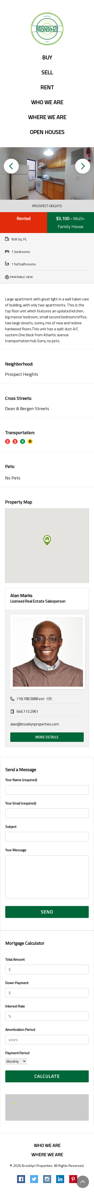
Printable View (21, 277)
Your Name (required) (47, 786)
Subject (47, 832)
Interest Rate (15, 1006)
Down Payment (16, 982)
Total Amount (15, 959)
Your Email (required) (47, 809)
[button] (11, 166)
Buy (47, 57)
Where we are (47, 117)
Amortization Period (20, 1029)
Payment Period (17, 1052)
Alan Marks (21, 595)
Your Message (47, 873)
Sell (47, 72)
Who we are (47, 102)
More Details (47, 737)
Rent (47, 87)
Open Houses (47, 132)
